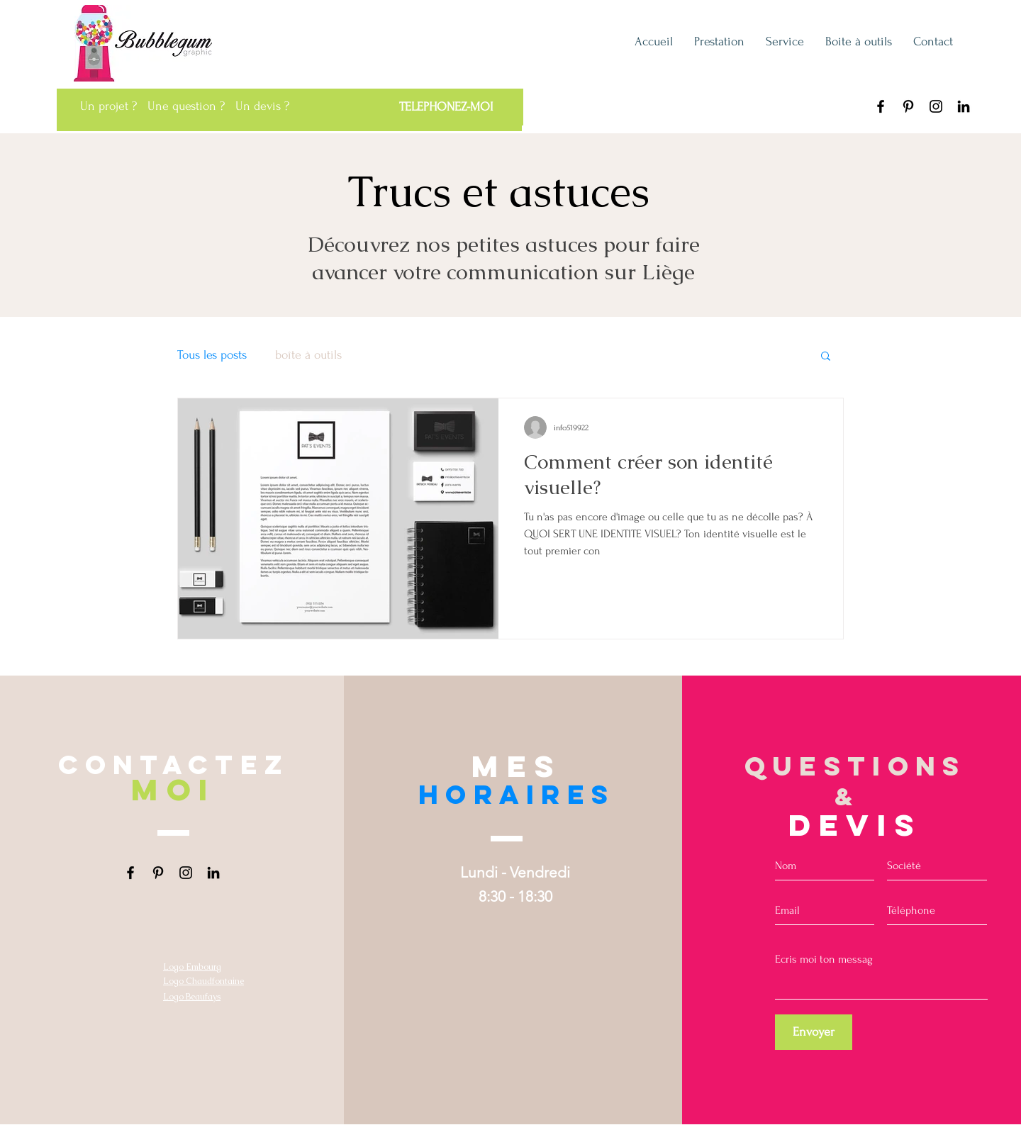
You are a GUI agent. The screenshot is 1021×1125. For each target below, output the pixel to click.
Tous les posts (212, 355)
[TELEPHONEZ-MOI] (445, 107)
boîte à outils (308, 355)
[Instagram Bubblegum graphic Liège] (935, 106)
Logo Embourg (192, 967)
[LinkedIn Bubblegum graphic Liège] (963, 106)
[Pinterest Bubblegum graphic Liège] (908, 106)
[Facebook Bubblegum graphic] (880, 106)
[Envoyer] (813, 1032)
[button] (825, 356)
